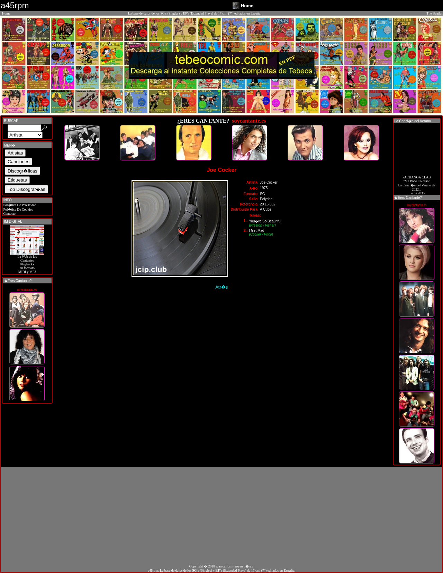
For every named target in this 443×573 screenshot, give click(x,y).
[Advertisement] (221, 515)
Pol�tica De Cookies (17, 209)
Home (6, 13)
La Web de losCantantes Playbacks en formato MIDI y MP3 (27, 263)
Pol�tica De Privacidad (19, 205)
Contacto (9, 213)
